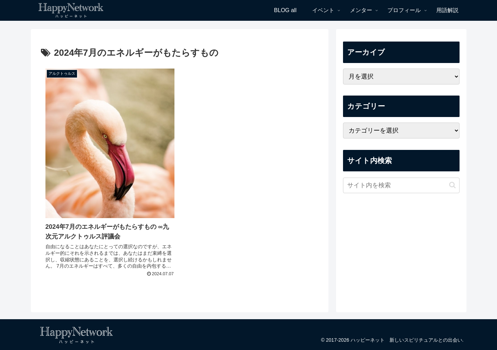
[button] (452, 185)
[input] (401, 185)
